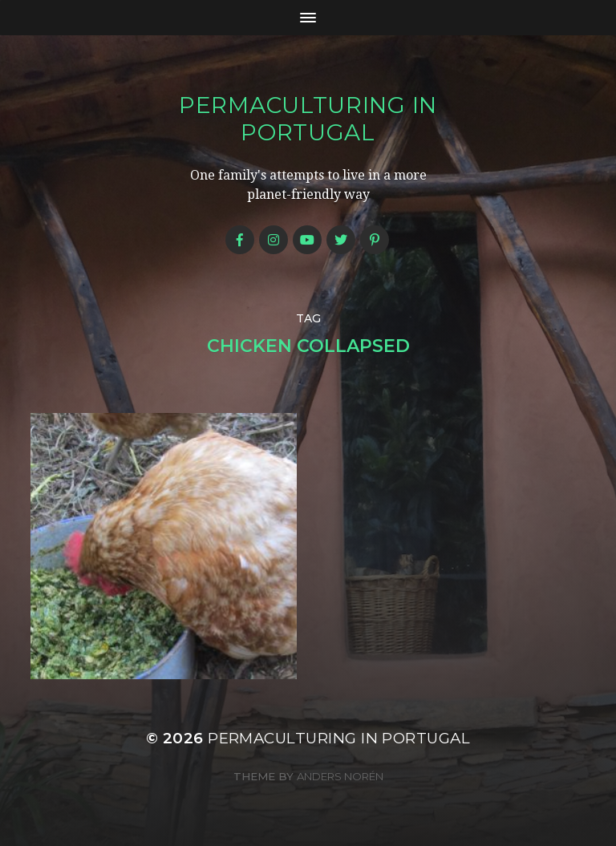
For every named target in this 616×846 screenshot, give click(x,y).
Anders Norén (340, 776)
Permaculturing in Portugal (308, 118)
